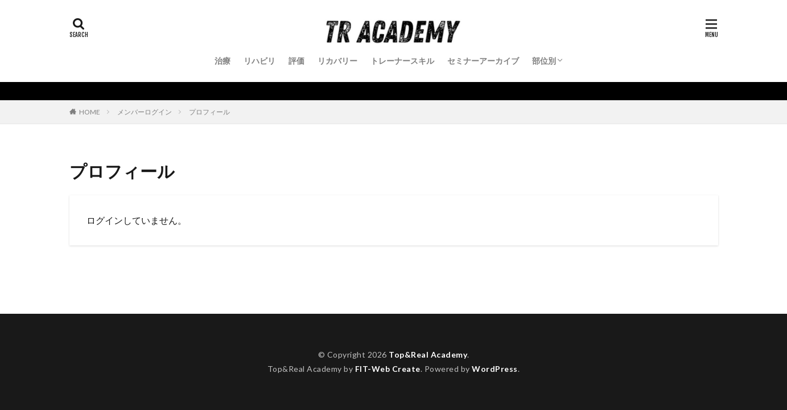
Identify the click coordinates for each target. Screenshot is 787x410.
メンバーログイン (144, 112)
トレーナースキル (402, 60)
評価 (296, 60)
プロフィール (209, 112)
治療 (222, 60)
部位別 (544, 60)
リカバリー (337, 60)
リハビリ (259, 60)
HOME (89, 111)
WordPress (495, 369)
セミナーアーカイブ (483, 60)
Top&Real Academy (428, 354)
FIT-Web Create (388, 369)
